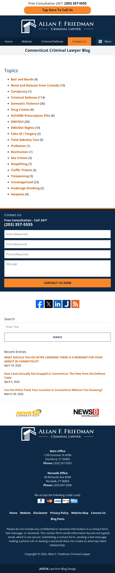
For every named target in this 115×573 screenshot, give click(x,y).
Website (27, 41)
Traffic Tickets (21, 170)
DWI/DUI (17, 122)
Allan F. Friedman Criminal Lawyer (69, 554)
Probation (18, 146)
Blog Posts (57, 519)
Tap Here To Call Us (57, 10)
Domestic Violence (25, 103)
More (108, 41)
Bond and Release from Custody (35, 85)
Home (8, 41)
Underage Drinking (25, 188)
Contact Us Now (57, 283)
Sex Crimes (19, 158)
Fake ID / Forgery (23, 134)
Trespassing (20, 176)
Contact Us (79, 41)
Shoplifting (19, 164)
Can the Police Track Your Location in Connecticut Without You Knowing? (53, 390)
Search (57, 337)
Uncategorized (22, 182)
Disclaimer (40, 513)
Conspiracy (19, 91)
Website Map (79, 513)
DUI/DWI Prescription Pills (30, 116)
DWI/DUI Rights (22, 128)
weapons (17, 194)
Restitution (19, 152)
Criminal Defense (52, 41)
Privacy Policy (59, 513)
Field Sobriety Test (25, 140)
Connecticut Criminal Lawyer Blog (57, 26)
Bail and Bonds (22, 79)
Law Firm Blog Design (57, 569)
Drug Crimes (20, 109)
